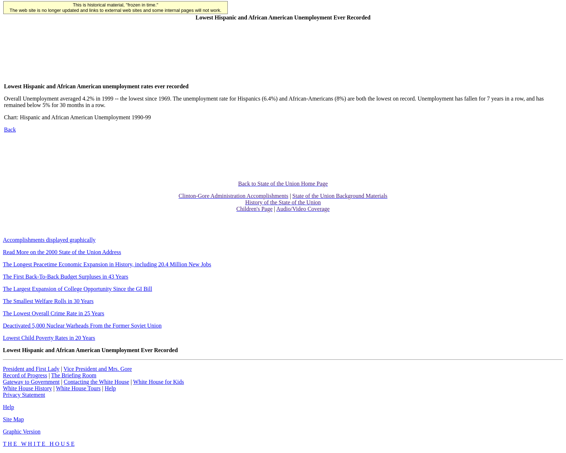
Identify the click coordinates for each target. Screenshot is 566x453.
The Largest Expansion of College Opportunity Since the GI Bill (77, 289)
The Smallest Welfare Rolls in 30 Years (48, 301)
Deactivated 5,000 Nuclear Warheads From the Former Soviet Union (82, 326)
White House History (27, 388)
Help (110, 388)
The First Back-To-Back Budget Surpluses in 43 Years (65, 277)
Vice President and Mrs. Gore (98, 369)
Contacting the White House (96, 382)
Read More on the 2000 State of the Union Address (62, 252)
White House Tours (78, 388)
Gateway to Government (31, 382)
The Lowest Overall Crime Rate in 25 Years (53, 313)
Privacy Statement (24, 395)
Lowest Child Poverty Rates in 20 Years (49, 338)
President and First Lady (31, 369)
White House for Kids (158, 382)
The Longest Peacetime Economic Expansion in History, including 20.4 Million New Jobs (107, 264)
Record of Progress (25, 375)
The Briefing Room (73, 375)
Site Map (13, 419)
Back (10, 129)
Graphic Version (21, 431)
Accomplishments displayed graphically (49, 240)
